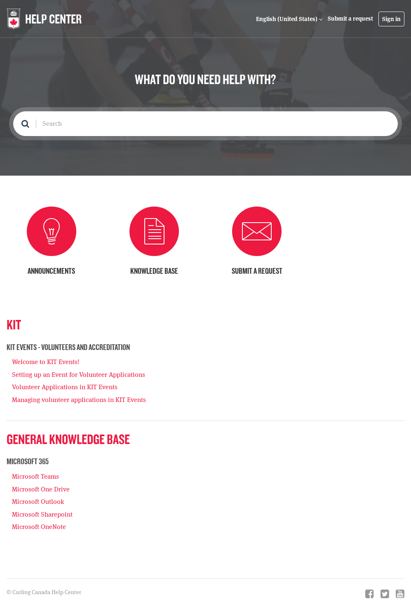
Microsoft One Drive (41, 489)
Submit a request (350, 18)
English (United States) (287, 19)
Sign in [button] (391, 19)
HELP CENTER (53, 19)
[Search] (205, 123)
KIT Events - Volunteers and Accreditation (68, 347)
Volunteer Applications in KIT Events (64, 387)
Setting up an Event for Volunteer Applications (78, 374)
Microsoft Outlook (38, 501)
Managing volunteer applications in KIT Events (79, 399)
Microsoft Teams (35, 476)
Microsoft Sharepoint (42, 514)
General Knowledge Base (68, 438)
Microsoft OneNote (39, 526)
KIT (14, 324)
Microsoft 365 (28, 461)
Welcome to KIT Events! (46, 361)
